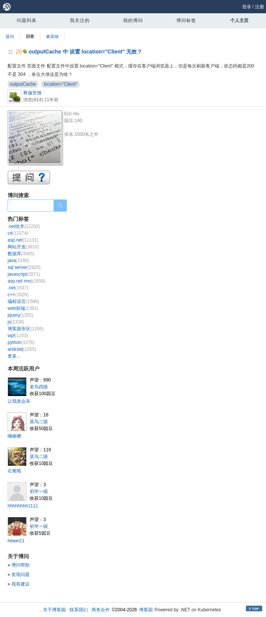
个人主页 (239, 20)
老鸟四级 (39, 386)
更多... (14, 356)
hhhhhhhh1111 (23, 506)
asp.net (23, 240)
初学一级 (39, 491)
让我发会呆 (19, 401)
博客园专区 (26, 328)
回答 (30, 36)
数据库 (21, 253)
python (21, 342)
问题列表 (26, 20)
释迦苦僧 (32, 93)
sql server (24, 267)
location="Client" (60, 84)
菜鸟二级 (39, 421)
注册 (259, 6)
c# (18, 233)
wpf (18, 335)
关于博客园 (54, 609)
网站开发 (23, 247)
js (16, 322)
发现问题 (20, 574)
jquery (20, 315)
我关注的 (80, 20)
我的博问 (133, 20)
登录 (246, 6)
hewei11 (16, 540)
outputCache (23, 84)
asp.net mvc (26, 281)
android (22, 349)
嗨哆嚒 (14, 436)
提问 (10, 36)
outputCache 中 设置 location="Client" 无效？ (85, 52)
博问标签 (186, 20)
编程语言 (23, 301)
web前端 (23, 308)
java (18, 260)
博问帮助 (20, 565)
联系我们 (79, 609)
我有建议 (20, 584)
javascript (24, 274)
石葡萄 (14, 471)
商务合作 (101, 609)
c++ (18, 294)
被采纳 (52, 36)
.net (18, 287)
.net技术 (24, 226)
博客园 (146, 609)
